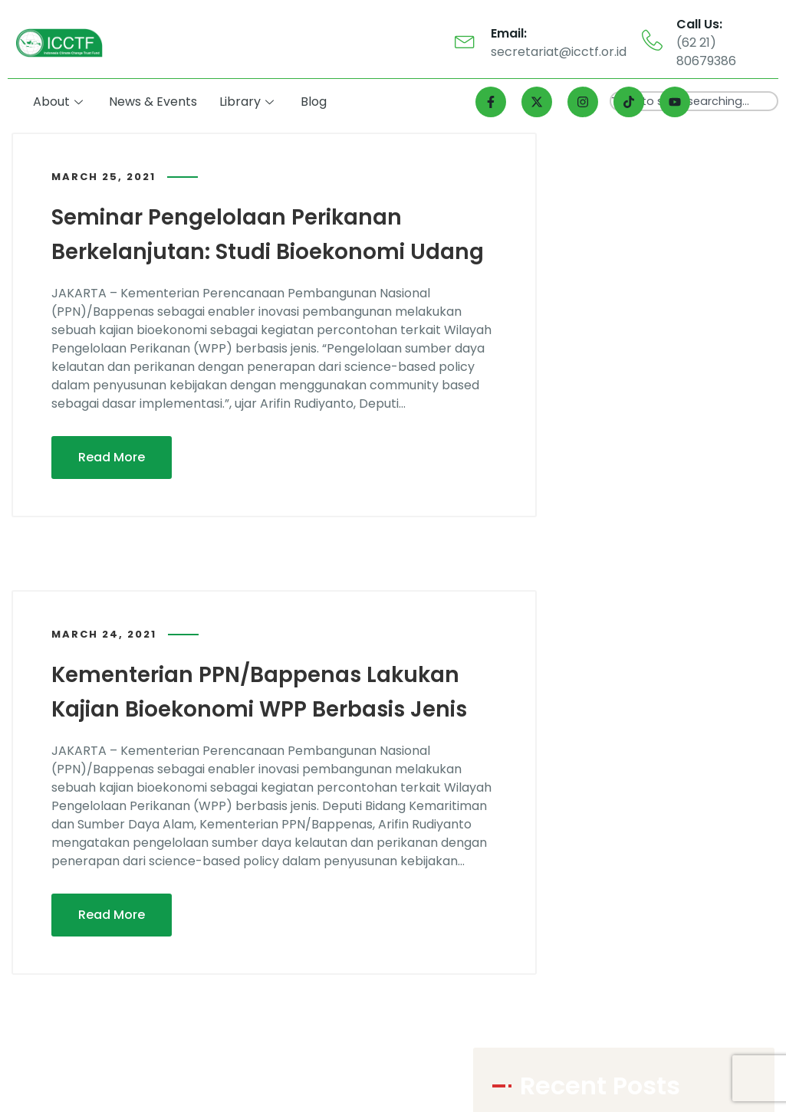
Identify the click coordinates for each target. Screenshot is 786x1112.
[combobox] (694, 101)
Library (249, 101)
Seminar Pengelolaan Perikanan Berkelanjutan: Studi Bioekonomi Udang (241, 250)
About (62, 101)
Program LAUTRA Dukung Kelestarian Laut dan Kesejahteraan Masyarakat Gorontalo (657, 257)
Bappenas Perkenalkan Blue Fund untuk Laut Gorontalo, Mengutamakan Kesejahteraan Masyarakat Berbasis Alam (658, 315)
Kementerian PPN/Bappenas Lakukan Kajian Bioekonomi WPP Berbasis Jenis (269, 740)
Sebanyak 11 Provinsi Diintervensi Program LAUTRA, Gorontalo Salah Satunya (662, 430)
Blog (316, 101)
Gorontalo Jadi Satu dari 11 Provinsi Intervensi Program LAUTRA (656, 487)
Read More (111, 489)
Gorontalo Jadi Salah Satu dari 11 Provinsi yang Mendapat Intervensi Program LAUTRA (667, 372)
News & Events (157, 101)
